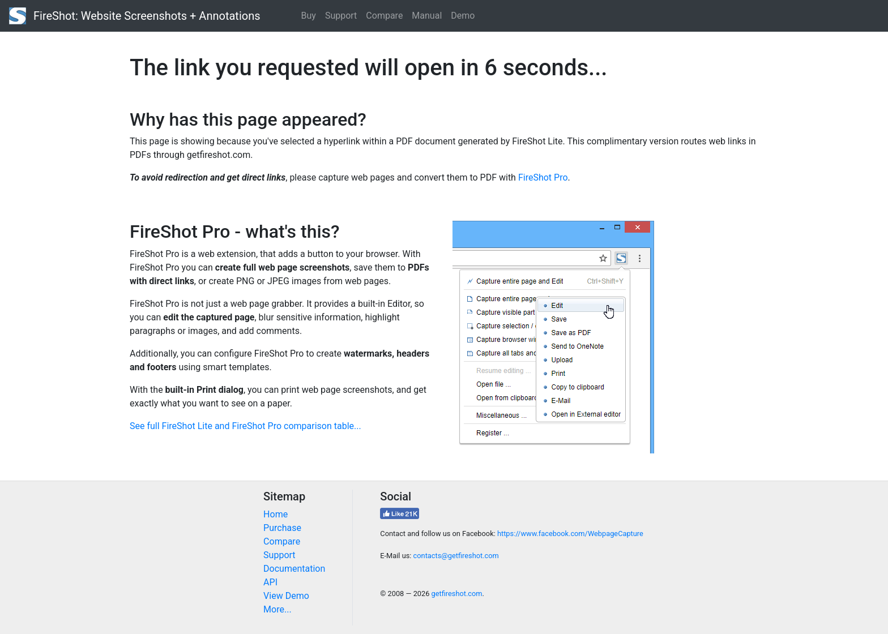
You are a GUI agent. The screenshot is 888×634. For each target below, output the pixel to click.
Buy (308, 15)
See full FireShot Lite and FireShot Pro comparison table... (245, 426)
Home (275, 514)
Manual (427, 15)
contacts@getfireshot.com (456, 555)
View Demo (286, 595)
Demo (463, 15)
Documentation (294, 568)
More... (277, 609)
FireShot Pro (543, 177)
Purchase (282, 527)
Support (341, 15)
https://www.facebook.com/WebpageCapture (570, 533)
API (270, 582)
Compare (384, 15)
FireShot (135, 15)
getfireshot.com (457, 593)
